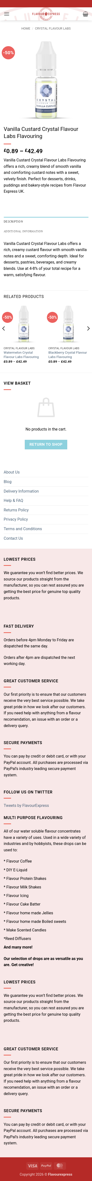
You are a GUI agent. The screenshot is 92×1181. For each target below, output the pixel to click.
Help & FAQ (13, 500)
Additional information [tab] (23, 231)
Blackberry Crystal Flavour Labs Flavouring (67, 354)
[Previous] (4, 338)
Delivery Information (21, 491)
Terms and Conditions (23, 529)
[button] (7, 14)
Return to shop (46, 444)
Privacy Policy (16, 519)
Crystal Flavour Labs (53, 28)
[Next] (88, 338)
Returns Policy (16, 510)
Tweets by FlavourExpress (26, 805)
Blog (8, 481)
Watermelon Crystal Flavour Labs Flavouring (21, 354)
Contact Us (13, 538)
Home (25, 28)
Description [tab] (13, 221)
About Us (12, 472)
